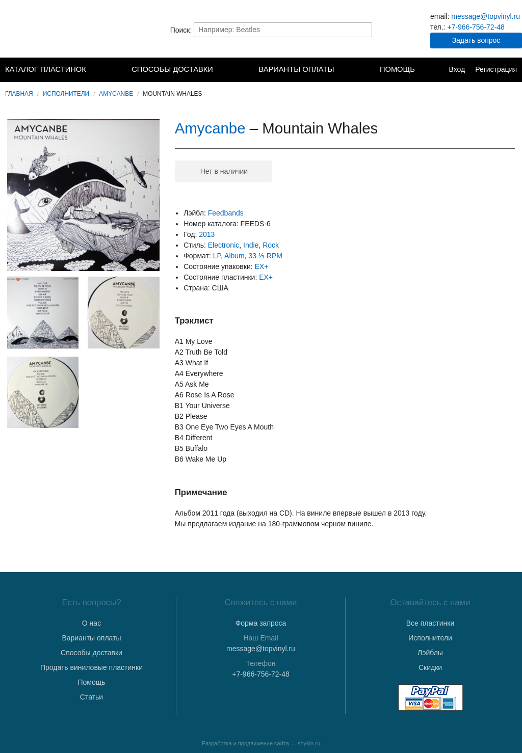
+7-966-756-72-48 (475, 27)
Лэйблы (430, 653)
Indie (250, 245)
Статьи (91, 697)
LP (217, 256)
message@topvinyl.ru (485, 16)
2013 (207, 234)
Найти (363, 29)
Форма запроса (261, 623)
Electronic (223, 245)
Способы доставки (172, 69)
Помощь (397, 69)
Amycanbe (116, 93)
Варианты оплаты (296, 69)
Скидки (430, 667)
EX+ (262, 266)
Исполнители (66, 93)
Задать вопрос (476, 40)
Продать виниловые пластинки (91, 667)
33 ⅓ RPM (265, 256)
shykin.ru (309, 743)
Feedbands (226, 213)
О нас (91, 623)
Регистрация (496, 69)
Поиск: (181, 29)
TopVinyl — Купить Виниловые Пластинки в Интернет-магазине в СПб (56, 29)
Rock (271, 245)
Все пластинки (430, 623)
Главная (19, 93)
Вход (457, 69)
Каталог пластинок (45, 69)
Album (234, 256)
